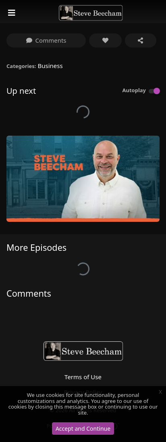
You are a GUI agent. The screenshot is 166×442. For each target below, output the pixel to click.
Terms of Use (83, 377)
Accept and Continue (83, 428)
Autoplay (134, 90)
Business (49, 66)
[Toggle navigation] (12, 13)
